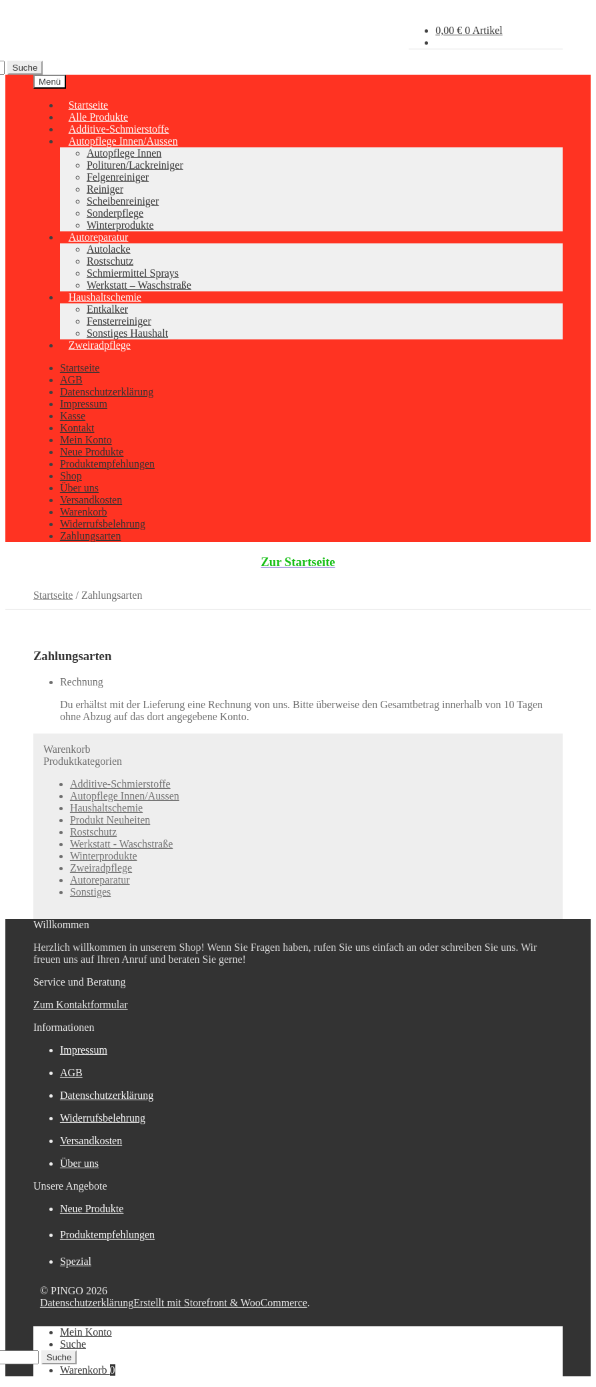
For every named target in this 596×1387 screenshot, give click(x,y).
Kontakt (77, 427)
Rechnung (81, 681)
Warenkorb (83, 511)
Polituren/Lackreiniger (135, 165)
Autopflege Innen (124, 153)
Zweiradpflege (100, 345)
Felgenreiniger (118, 177)
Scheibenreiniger (123, 201)
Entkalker (107, 309)
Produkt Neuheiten (110, 820)
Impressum (83, 403)
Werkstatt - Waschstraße (121, 844)
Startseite (80, 367)
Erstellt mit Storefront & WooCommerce (220, 1302)
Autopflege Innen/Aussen (123, 141)
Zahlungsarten (90, 535)
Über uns (79, 487)
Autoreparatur (99, 237)
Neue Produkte (92, 451)
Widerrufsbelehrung (102, 523)
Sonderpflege (115, 213)
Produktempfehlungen (107, 463)
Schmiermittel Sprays (133, 273)
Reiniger (105, 189)
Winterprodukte (103, 856)
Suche (25, 68)
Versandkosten (91, 499)
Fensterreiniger (119, 321)
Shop (71, 475)
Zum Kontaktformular (80, 1004)
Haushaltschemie (105, 297)
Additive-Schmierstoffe (120, 784)
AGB (71, 379)
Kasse (72, 415)
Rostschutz (110, 261)
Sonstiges (90, 892)
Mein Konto (86, 439)
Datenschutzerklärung (106, 391)
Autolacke (109, 249)
